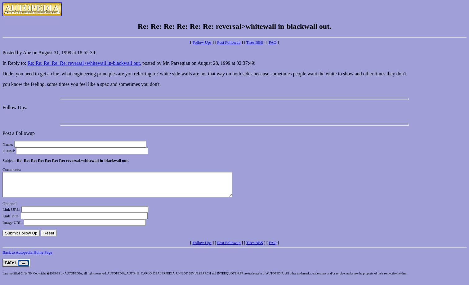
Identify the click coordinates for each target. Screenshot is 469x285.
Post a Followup (18, 133)
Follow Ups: (14, 107)
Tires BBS (254, 42)
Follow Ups (202, 42)
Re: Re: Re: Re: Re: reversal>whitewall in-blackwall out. (84, 63)
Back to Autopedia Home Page (27, 257)
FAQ (272, 42)
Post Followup (229, 42)
